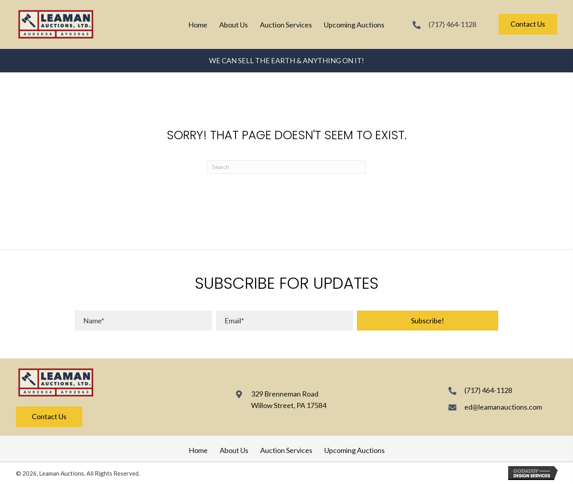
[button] (427, 320)
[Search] (286, 167)
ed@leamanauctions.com (503, 406)
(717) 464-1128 (452, 24)
